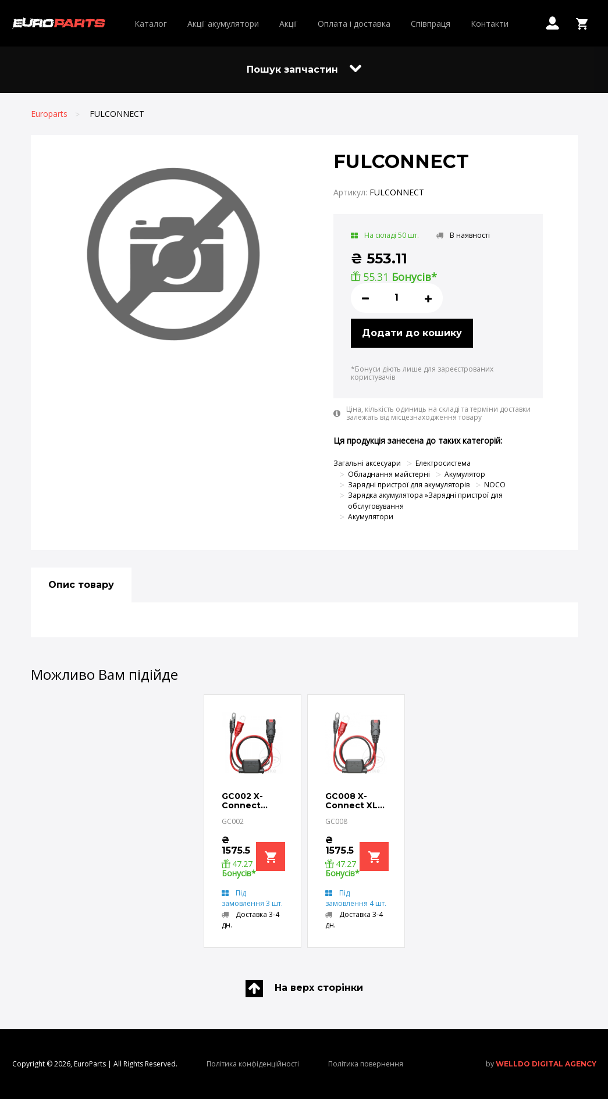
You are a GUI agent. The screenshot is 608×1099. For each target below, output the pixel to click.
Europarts (49, 113)
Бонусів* (414, 277)
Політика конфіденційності (253, 1064)
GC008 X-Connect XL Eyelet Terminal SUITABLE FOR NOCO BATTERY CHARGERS (351, 800)
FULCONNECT (117, 113)
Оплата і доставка (354, 23)
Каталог (150, 23)
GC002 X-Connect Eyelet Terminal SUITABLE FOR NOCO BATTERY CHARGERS (246, 800)
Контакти (490, 23)
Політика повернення (365, 1064)
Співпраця (430, 23)
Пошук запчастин (304, 69)
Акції (288, 23)
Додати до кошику (412, 332)
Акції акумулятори (223, 23)
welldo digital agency (546, 1063)
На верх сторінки (304, 988)
